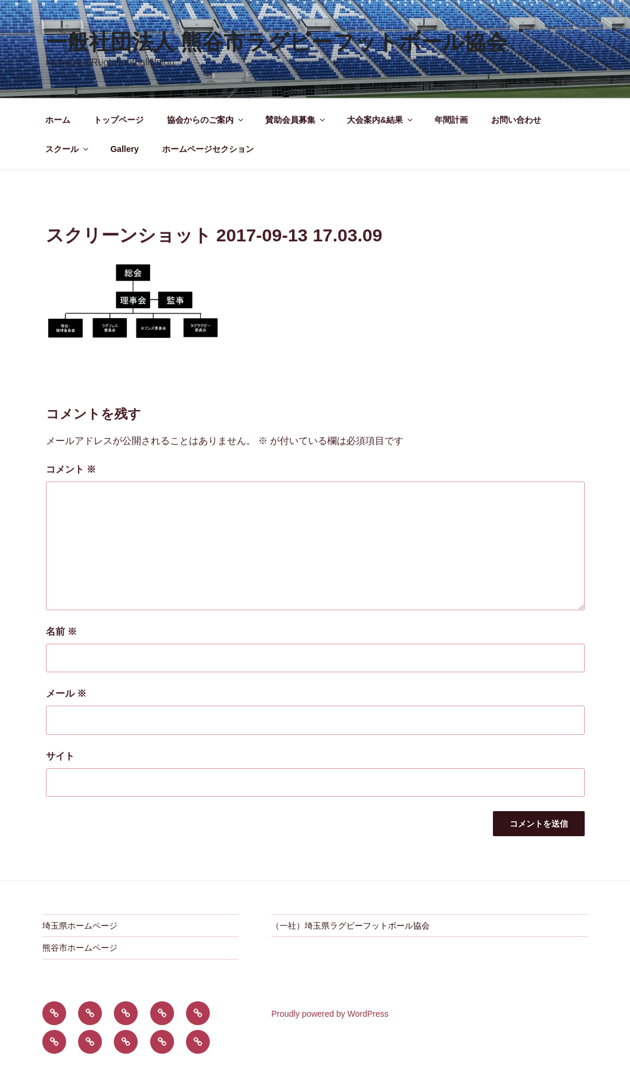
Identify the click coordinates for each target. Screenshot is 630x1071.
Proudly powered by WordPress (330, 1014)
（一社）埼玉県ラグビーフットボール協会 (350, 925)
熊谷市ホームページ (79, 947)
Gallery (124, 149)
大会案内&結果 (380, 120)
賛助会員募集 (296, 120)
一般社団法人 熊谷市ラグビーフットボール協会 (276, 42)
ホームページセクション (208, 149)
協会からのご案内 (206, 120)
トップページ (119, 120)
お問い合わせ (516, 120)
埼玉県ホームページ (79, 925)
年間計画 (451, 120)
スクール (67, 149)
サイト (60, 756)
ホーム (57, 120)
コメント (71, 469)
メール (66, 693)
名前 (61, 631)
